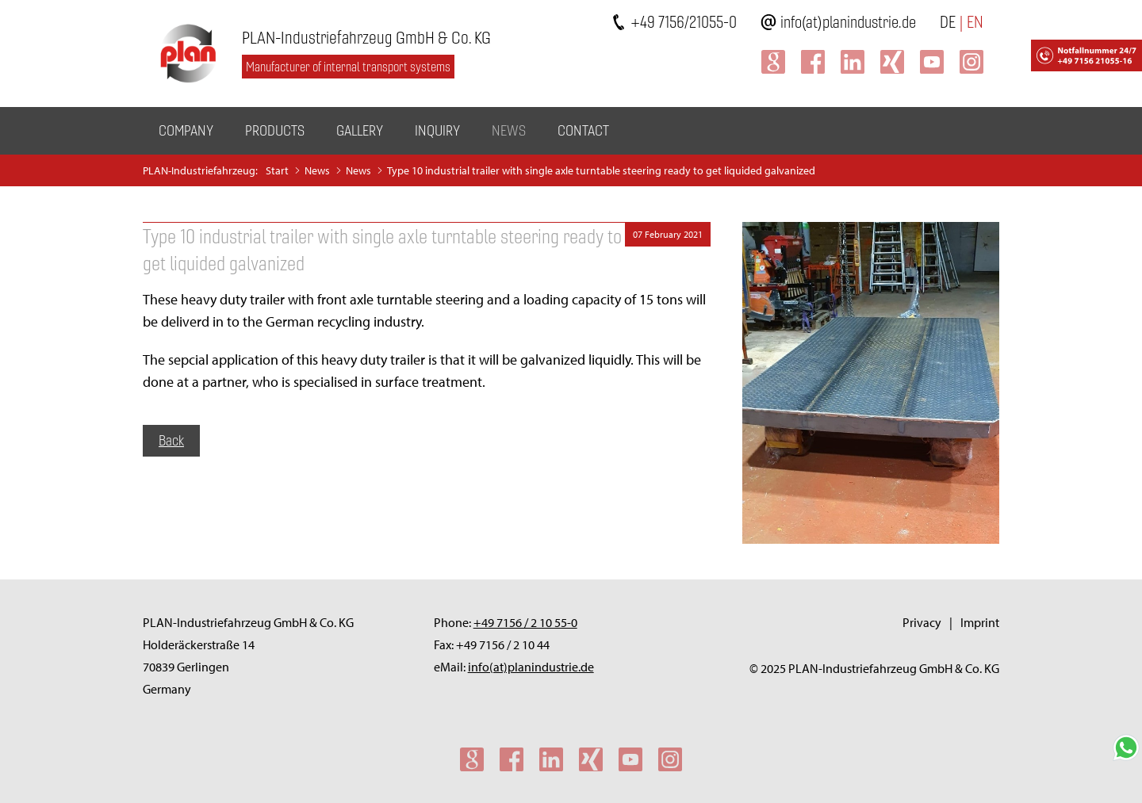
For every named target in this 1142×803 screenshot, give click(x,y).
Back (171, 440)
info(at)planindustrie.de (848, 22)
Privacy (921, 622)
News (509, 130)
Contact (583, 130)
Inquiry (437, 130)
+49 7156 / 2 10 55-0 (525, 622)
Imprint (979, 622)
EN (975, 22)
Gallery (359, 130)
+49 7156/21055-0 (683, 22)
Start (277, 170)
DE (948, 22)
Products (275, 130)
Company (186, 130)
